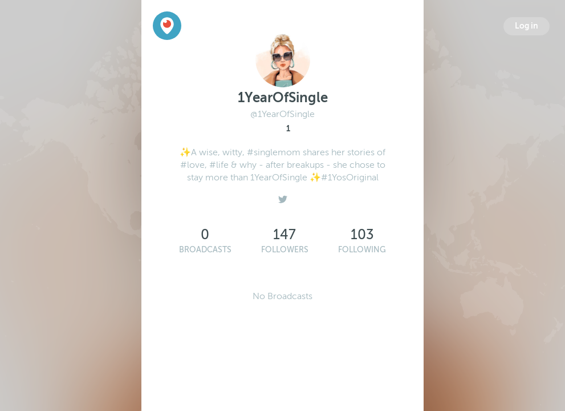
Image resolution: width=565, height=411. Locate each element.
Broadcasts (205, 249)
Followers (284, 249)
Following (362, 249)
